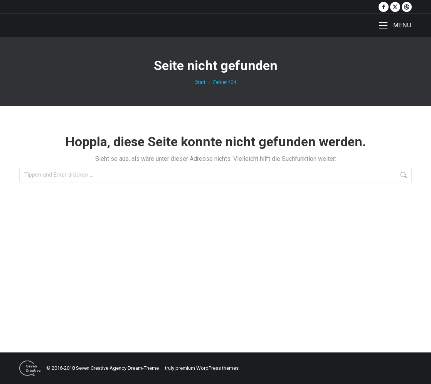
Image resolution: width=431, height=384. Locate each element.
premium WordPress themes (207, 368)
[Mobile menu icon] (395, 25)
